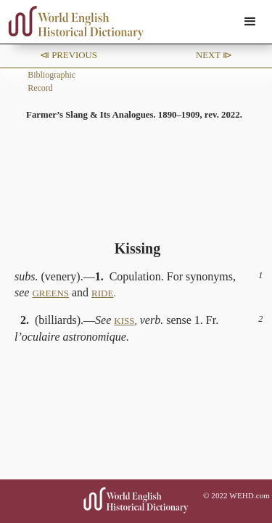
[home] (72, 22)
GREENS (50, 293)
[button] (250, 22)
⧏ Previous (68, 55)
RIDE (102, 293)
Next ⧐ (214, 55)
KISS (124, 320)
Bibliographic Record (51, 81)
